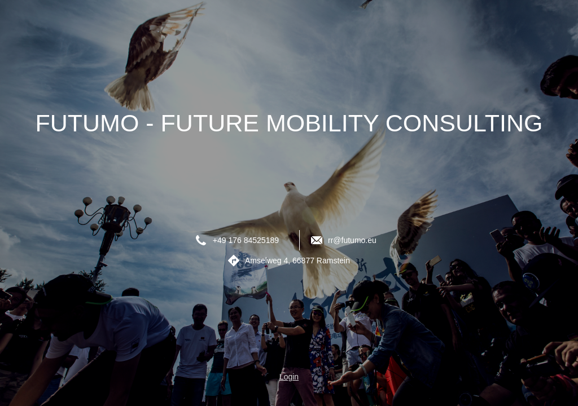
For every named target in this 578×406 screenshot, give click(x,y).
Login (289, 376)
